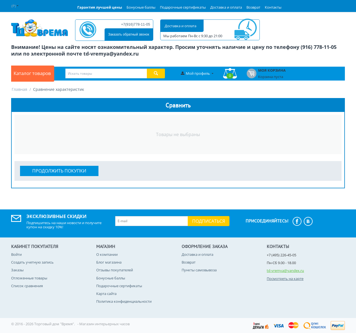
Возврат (253, 7)
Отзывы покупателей (114, 269)
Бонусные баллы (141, 7)
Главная (19, 89)
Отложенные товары (29, 278)
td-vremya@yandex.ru (285, 270)
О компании (107, 254)
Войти (16, 254)
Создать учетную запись (32, 262)
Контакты (273, 7)
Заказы (17, 269)
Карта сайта (106, 293)
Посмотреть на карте (285, 278)
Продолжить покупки (59, 171)
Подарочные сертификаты (183, 7)
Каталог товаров (35, 73)
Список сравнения (27, 285)
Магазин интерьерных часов (104, 323)
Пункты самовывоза (199, 269)
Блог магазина (109, 262)
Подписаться (208, 221)
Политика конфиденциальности (124, 301)
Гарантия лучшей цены (99, 7)
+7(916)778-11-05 (135, 24)
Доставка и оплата (226, 7)
